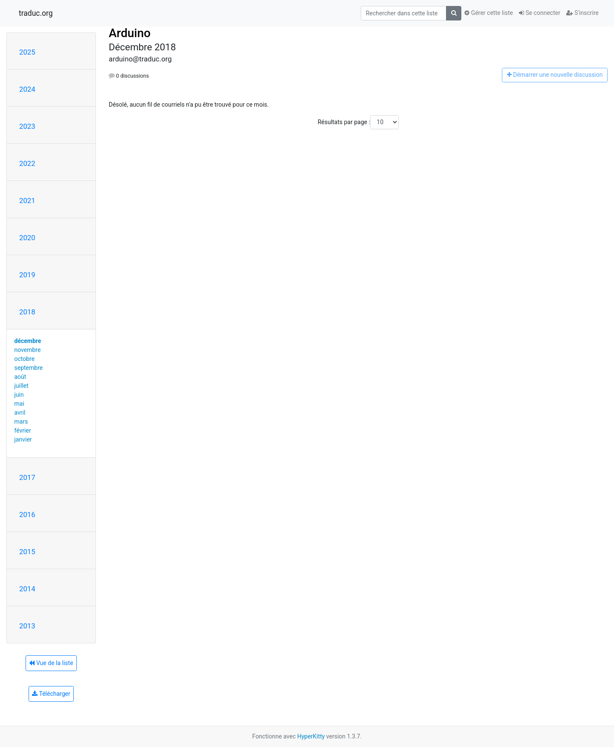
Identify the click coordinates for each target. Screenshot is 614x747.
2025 (27, 52)
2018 (27, 312)
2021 (27, 200)
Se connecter (539, 12)
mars (21, 421)
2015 (27, 551)
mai (19, 403)
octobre (24, 358)
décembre (27, 340)
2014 (27, 588)
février (22, 430)
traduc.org (36, 13)
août (20, 376)
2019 (27, 274)
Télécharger (51, 693)
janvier (23, 439)
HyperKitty (311, 736)
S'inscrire (582, 12)
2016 (27, 514)
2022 (27, 163)
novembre (27, 349)
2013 (27, 626)
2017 (27, 477)
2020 (27, 237)
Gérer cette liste (488, 12)
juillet (21, 385)
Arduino (130, 33)
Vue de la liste (51, 663)
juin (19, 394)
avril (20, 412)
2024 (27, 89)
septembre (28, 367)
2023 (27, 126)
